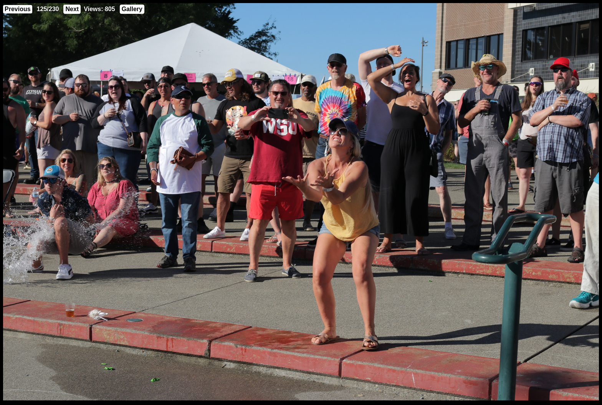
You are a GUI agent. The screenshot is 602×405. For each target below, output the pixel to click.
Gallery (132, 9)
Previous (18, 9)
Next (72, 9)
